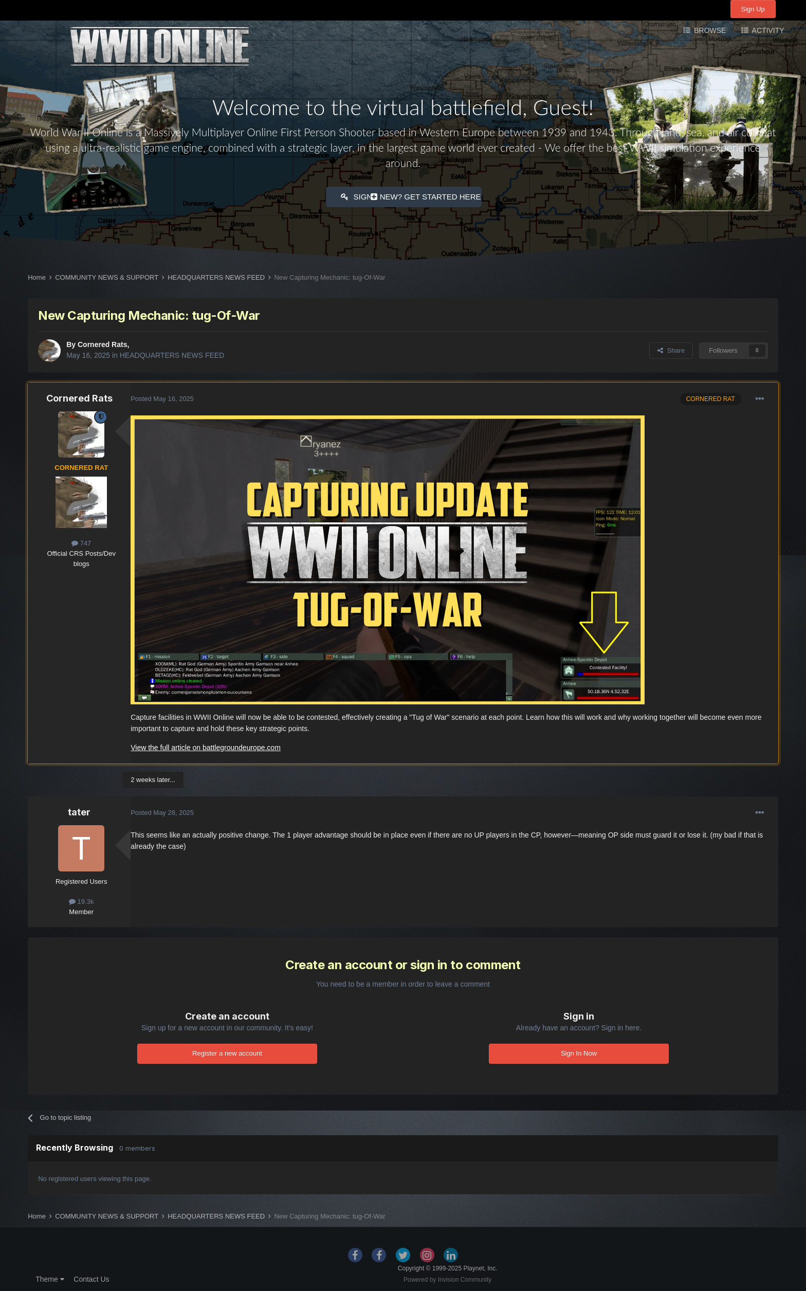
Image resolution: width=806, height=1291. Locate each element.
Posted (162, 397)
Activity (767, 30)
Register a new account (227, 1052)
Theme (49, 1278)
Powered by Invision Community (447, 1278)
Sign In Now (579, 1052)
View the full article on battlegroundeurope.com (206, 746)
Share (671, 349)
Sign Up (753, 9)
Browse (709, 30)
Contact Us (91, 1278)
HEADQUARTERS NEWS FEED (172, 354)
